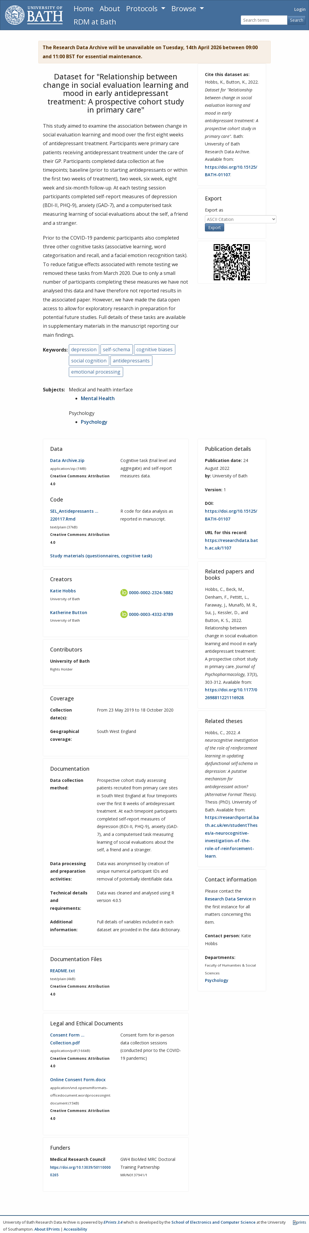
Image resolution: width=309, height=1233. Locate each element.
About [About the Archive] (110, 8)
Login (300, 9)
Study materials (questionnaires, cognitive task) (101, 556)
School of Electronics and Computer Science (213, 1222)
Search (296, 20)
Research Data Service (228, 899)
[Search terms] (264, 20)
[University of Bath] (34, 15)
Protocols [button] (142, 8)
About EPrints (47, 1229)
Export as (214, 210)
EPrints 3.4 (113, 1222)
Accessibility (75, 1229)
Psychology (94, 422)
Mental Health (98, 398)
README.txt (62, 970)
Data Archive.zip (67, 460)
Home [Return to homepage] (84, 8)
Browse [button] (184, 8)
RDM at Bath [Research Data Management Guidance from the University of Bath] (95, 22)
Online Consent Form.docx (78, 1079)
